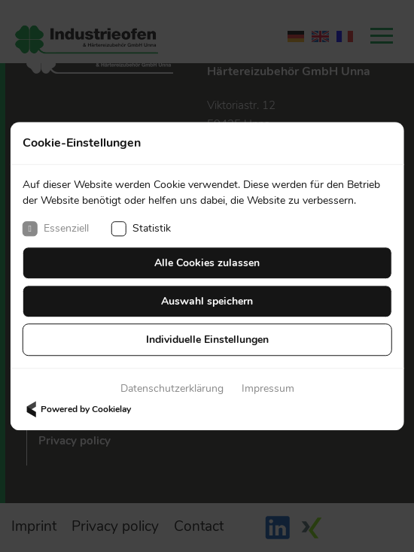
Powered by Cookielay (77, 409)
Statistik (141, 228)
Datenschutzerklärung (172, 388)
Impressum (268, 388)
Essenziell (56, 228)
